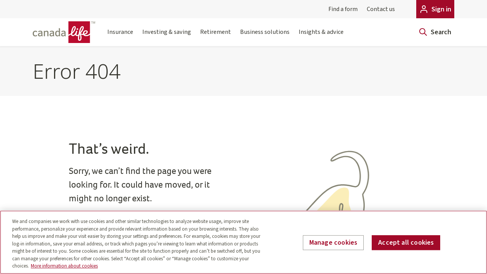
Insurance (120, 36)
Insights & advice (321, 36)
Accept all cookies (406, 242)
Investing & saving (166, 36)
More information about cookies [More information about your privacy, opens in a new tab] (64, 266)
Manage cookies (333, 242)
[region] (243, 242)
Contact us (381, 9)
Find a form (343, 9)
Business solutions (265, 36)
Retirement (215, 36)
